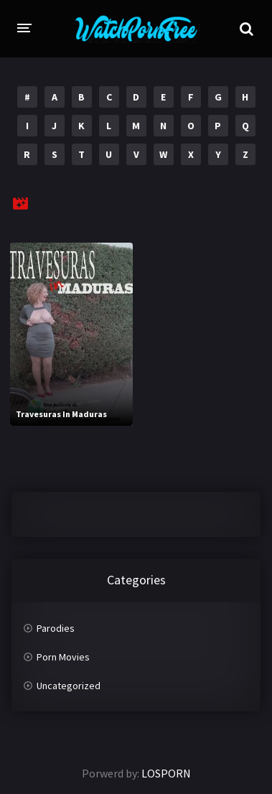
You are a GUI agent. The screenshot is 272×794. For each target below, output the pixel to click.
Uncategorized (68, 685)
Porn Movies (63, 656)
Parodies (56, 628)
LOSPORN (166, 773)
